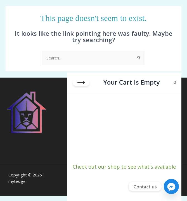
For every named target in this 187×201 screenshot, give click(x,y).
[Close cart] (81, 82)
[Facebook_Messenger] (171, 186)
